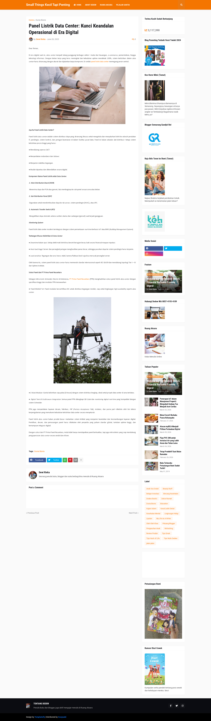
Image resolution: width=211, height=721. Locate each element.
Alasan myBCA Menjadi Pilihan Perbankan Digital (170, 427)
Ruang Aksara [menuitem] (106, 5)
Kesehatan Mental (153, 514)
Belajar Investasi (152, 494)
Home (31, 20)
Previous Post (33, 513)
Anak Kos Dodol (152, 489)
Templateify (40, 717)
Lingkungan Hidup (171, 514)
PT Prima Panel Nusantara (79, 279)
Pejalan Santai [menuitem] (123, 5)
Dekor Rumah (166, 499)
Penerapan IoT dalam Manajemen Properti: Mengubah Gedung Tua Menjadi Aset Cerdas (169, 403)
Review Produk (152, 533)
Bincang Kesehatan (170, 494)
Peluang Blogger (169, 523)
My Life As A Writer (163, 518)
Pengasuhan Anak (153, 528)
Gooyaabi (62, 717)
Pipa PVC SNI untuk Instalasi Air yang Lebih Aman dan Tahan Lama (169, 440)
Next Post (133, 513)
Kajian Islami (151, 509)
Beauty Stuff (167, 489)
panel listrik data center (100, 62)
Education (164, 504)
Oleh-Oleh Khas (152, 523)
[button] (181, 5)
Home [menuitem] (77, 5)
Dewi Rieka (44, 472)
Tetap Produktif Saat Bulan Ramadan (170, 452)
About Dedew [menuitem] (90, 5)
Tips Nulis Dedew (170, 538)
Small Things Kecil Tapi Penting (48, 5)
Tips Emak (166, 533)
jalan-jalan (150, 543)
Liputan (149, 518)
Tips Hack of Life (153, 538)
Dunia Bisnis (41, 20)
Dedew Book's (151, 499)
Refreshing (169, 528)
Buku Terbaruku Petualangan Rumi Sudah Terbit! (170, 465)
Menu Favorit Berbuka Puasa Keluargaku (168, 416)
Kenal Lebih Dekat (167, 509)
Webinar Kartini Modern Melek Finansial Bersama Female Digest (163, 282)
